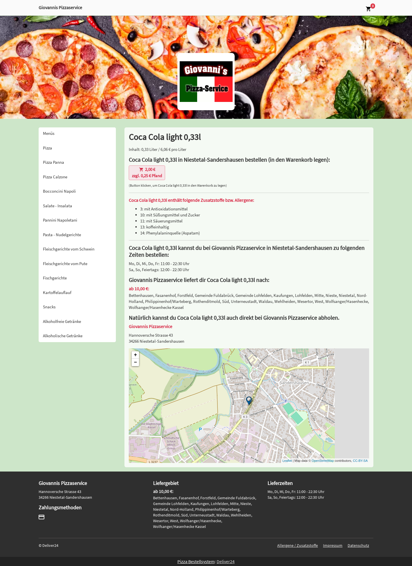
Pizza (47, 148)
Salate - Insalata (57, 205)
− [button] (135, 362)
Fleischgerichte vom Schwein (68, 249)
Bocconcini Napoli (59, 191)
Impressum (332, 545)
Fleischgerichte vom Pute (65, 263)
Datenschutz (358, 545)
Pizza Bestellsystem (196, 561)
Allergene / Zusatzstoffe (297, 545)
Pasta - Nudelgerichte (62, 234)
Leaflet (287, 460)
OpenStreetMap (323, 460)
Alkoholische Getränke (62, 335)
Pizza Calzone (55, 177)
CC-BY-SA (360, 460)
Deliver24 (226, 561)
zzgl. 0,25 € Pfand (147, 173)
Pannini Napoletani (60, 220)
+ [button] (135, 355)
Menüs (48, 133)
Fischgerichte (55, 278)
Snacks (49, 306)
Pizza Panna (53, 162)
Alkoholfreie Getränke (62, 321)
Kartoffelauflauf (57, 292)
